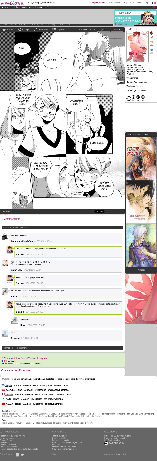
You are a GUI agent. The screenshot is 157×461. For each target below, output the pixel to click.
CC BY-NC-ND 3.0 (114, 443)
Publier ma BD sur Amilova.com (117, 436)
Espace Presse (6, 440)
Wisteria (21, 416)
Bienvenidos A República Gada (39, 416)
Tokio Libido (91, 414)
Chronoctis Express (29, 414)
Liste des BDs (15, 25)
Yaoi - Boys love (37, 25)
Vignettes (61, 30)
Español (7, 390)
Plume (97, 416)
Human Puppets (79, 414)
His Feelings (51, 25)
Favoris (10, 30)
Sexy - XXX (67, 423)
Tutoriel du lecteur (59, 436)
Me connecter (114, 3)
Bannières (4, 442)
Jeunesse (48, 423)
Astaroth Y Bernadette (71, 416)
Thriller (76, 423)
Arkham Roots (115, 414)
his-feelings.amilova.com (136, 90)
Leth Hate (90, 416)
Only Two (57, 416)
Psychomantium (64, 414)
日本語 (6, 399)
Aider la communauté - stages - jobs (67, 442)
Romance (57, 423)
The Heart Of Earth (130, 414)
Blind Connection (146, 414)
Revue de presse (7, 438)
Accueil (4, 25)
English (7, 386)
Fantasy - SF (29, 423)
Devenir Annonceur (8, 445)
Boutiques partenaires (61, 440)
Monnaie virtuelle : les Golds (64, 447)
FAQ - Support (58, 445)
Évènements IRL (59, 438)
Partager (25, 30)
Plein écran (43, 30)
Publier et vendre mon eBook (116, 438)
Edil (82, 416)
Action (4, 423)
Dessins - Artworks (15, 423)
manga (26, 25)
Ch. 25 (61, 25)
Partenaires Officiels (8, 447)
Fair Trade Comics (112, 440)
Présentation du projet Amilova (12, 436)
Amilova (5, 414)
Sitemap (55, 454)
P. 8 (68, 25)
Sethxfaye (6, 416)
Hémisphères (14, 414)
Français (9, 361)
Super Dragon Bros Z (47, 414)
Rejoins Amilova (98, 3)
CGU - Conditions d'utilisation (64, 449)
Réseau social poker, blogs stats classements (19, 449)
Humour (39, 423)
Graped (14, 416)
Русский (7, 404)
